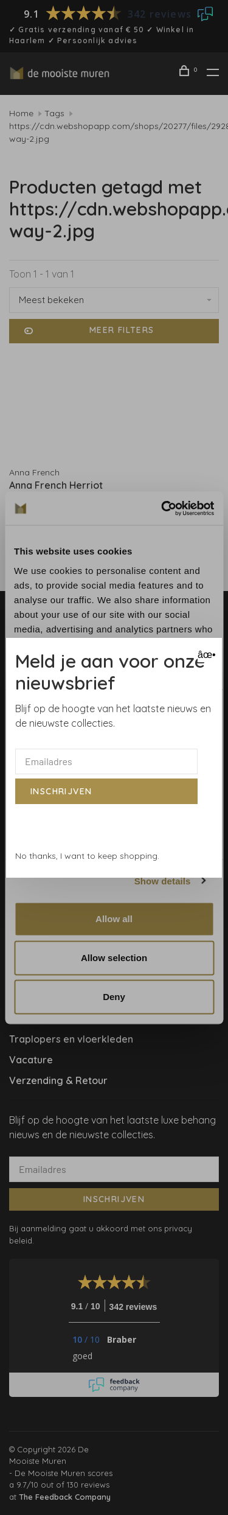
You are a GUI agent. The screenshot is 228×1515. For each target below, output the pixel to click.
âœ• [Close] (205, 654)
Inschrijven (61, 791)
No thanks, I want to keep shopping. (87, 855)
